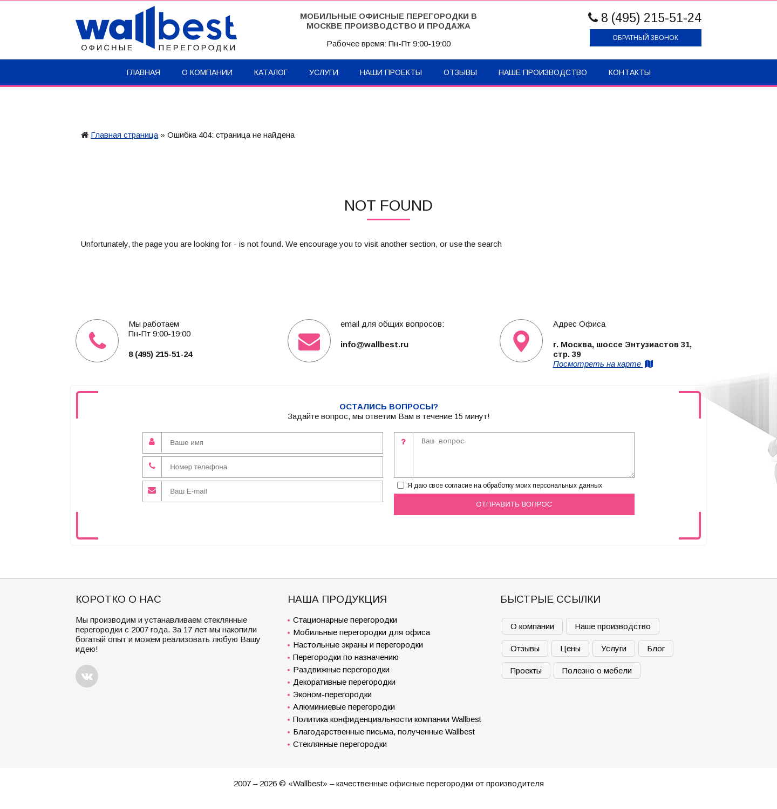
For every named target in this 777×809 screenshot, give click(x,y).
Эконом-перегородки (332, 694)
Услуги (323, 72)
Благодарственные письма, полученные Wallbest (384, 731)
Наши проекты (391, 72)
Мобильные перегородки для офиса (361, 632)
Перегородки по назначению (346, 657)
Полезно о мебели (597, 670)
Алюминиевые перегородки (344, 706)
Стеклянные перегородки (340, 744)
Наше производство (543, 72)
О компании (207, 72)
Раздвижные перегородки (341, 669)
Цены (570, 648)
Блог (656, 648)
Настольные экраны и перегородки (358, 644)
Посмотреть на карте (604, 363)
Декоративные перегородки (344, 681)
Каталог (271, 72)
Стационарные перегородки (345, 619)
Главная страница (124, 134)
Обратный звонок (645, 38)
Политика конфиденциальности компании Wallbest (387, 719)
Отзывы (460, 72)
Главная (143, 72)
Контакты (630, 72)
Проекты (526, 670)
